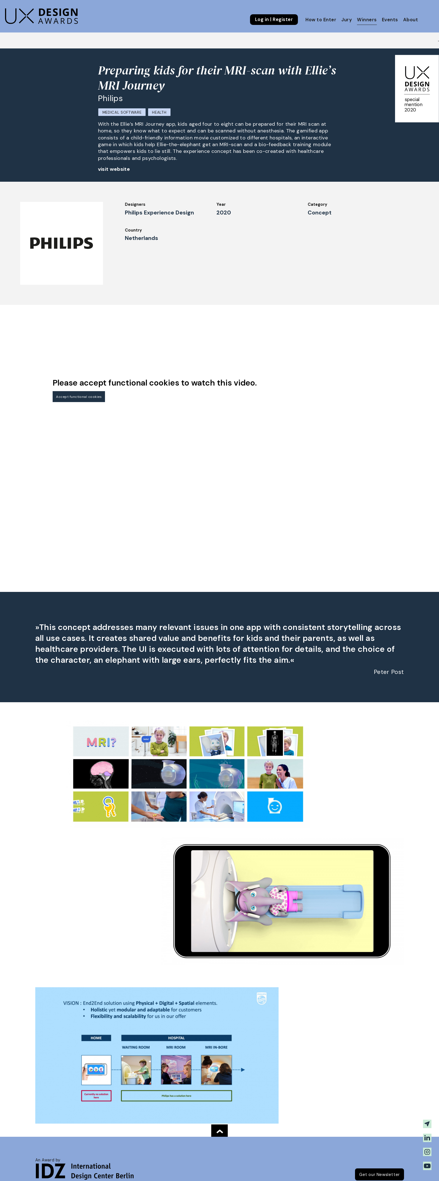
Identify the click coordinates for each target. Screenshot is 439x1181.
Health (159, 112)
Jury (346, 20)
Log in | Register (274, 19)
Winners (367, 20)
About (410, 20)
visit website (114, 169)
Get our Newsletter (379, 1174)
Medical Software (122, 112)
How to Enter (320, 20)
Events (390, 20)
